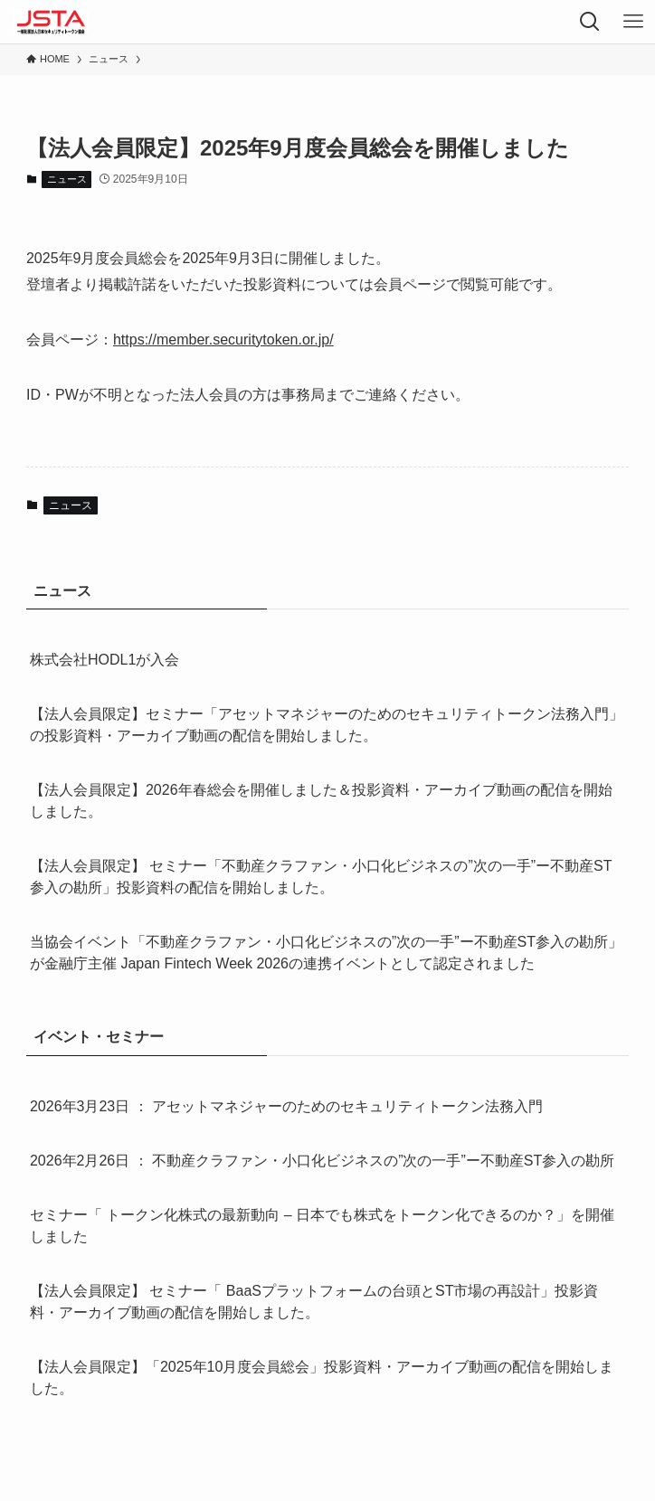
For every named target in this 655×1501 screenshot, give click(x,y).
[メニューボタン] (633, 21)
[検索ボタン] (590, 21)
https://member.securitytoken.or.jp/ (223, 339)
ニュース (67, 179)
